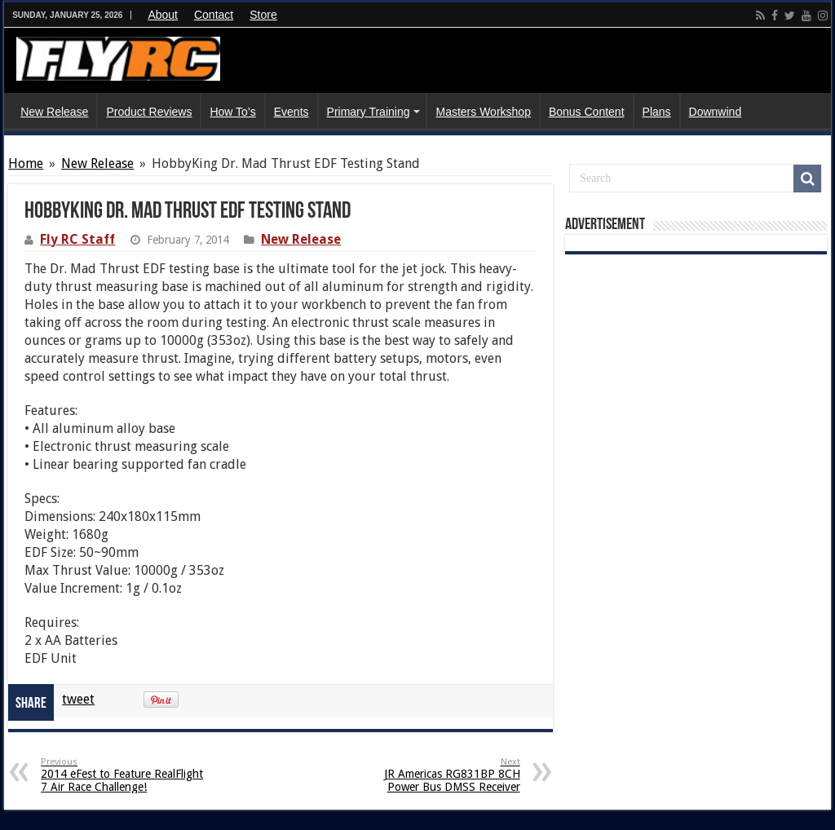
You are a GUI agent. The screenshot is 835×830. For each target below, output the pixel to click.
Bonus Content (587, 111)
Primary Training (368, 111)
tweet (78, 699)
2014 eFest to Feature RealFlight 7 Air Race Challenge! (124, 775)
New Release (54, 111)
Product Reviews (149, 111)
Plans (657, 111)
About (163, 14)
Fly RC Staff (77, 239)
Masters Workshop (482, 111)
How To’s (232, 111)
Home (25, 163)
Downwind (715, 111)
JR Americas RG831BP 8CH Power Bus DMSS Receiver (436, 775)
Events (291, 111)
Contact (213, 14)
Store (263, 14)
